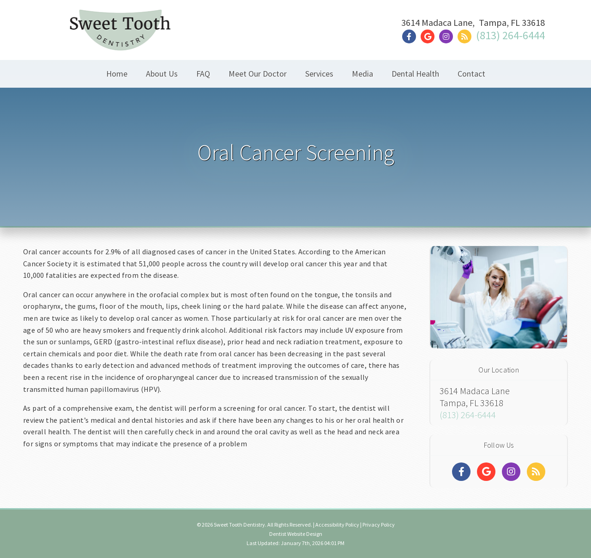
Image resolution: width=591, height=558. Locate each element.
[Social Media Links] (461, 471)
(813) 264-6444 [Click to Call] (510, 35)
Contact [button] (471, 73)
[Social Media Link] (411, 37)
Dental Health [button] (415, 73)
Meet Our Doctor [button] (258, 73)
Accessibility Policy (337, 524)
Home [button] (116, 73)
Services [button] (319, 73)
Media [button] (362, 73)
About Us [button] (162, 73)
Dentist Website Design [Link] (295, 533)
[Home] (120, 39)
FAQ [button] (203, 73)
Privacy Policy (378, 524)
